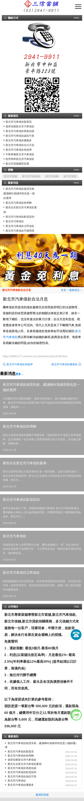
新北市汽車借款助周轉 (19, 202)
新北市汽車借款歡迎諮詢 (20, 216)
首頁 (63, 290)
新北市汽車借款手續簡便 (20, 230)
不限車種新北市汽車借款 (20, 154)
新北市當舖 (10, 176)
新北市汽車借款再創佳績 (20, 131)
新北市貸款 (70, 176)
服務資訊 (74, 290)
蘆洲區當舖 (42, 794)
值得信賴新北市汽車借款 (20, 126)
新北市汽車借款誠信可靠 (20, 135)
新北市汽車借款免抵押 (19, 149)
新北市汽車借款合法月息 (20, 145)
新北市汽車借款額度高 (19, 121)
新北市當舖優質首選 (17, 163)
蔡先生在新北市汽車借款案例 (24, 463)
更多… (19, 373)
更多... (77, 736)
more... (77, 18)
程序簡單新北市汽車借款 (20, 158)
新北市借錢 (51, 176)
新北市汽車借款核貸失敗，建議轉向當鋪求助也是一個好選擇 (20, 193)
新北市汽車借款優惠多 (19, 140)
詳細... (77, 606)
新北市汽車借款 (31, 176)
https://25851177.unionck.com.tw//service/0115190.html (35, 356)
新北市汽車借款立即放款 (20, 225)
